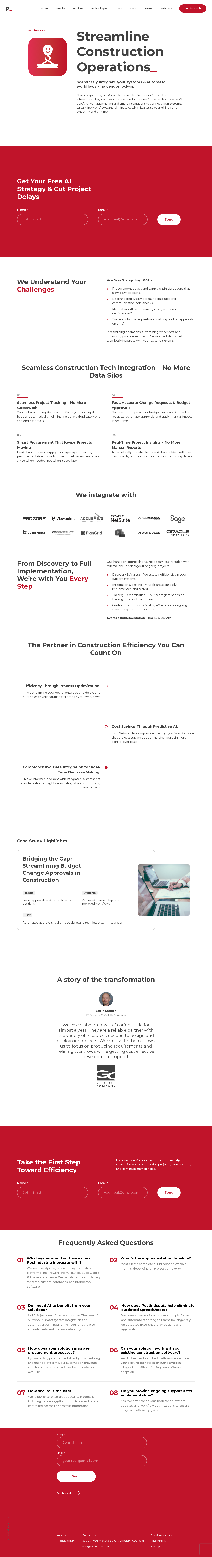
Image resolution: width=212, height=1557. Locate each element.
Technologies (99, 8)
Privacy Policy (158, 1541)
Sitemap (155, 1546)
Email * (103, 210)
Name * (22, 210)
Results (60, 8)
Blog (132, 8)
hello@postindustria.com (96, 1546)
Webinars (165, 8)
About (118, 8)
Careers (147, 8)
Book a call (68, 1493)
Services (77, 8)
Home (44, 8)
